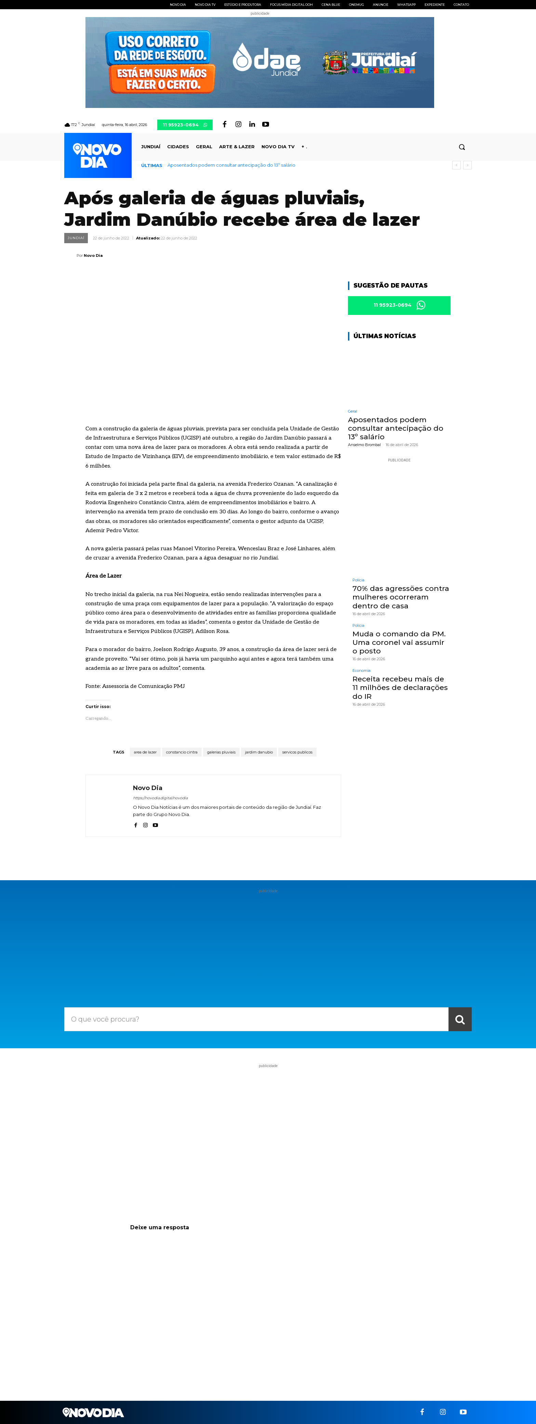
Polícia (358, 580)
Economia (361, 671)
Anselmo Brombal (364, 445)
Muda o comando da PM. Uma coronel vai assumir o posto (399, 642)
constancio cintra (182, 752)
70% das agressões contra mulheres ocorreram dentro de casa (400, 597)
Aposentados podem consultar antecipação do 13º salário (231, 165)
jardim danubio (259, 752)
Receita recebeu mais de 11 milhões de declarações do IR (400, 688)
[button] (462, 147)
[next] (467, 165)
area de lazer (145, 752)
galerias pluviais (221, 752)
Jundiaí (76, 238)
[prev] (456, 165)
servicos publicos (297, 752)
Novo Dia (93, 255)
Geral (352, 411)
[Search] (460, 1019)
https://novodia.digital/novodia (160, 798)
